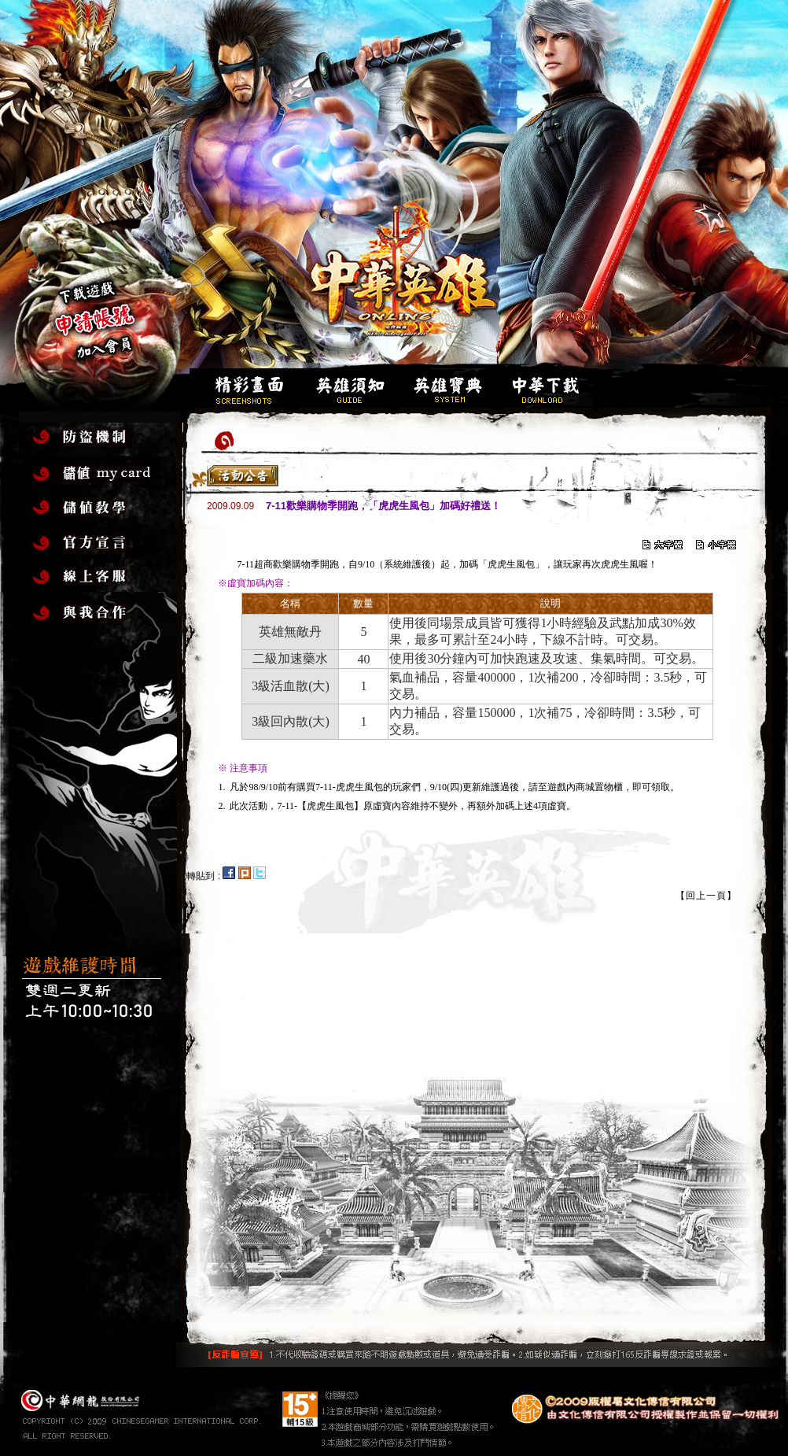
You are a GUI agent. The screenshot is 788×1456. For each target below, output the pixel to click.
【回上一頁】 (706, 895)
